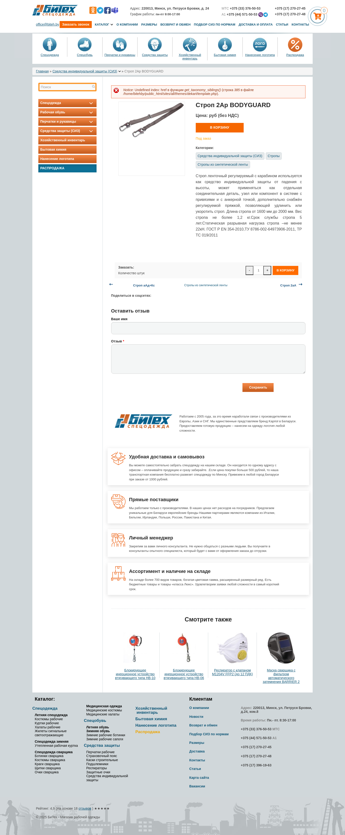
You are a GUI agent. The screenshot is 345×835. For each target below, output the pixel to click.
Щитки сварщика (48, 768)
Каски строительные (102, 760)
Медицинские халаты (102, 714)
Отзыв (117, 341)
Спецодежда (50, 55)
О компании (127, 24)
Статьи (282, 24)
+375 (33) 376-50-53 (256, 729)
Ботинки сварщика (49, 756)
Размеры (149, 24)
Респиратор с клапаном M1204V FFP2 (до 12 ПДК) (232, 672)
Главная (42, 71)
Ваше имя (119, 319)
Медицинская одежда (104, 706)
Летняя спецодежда (51, 715)
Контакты (300, 24)
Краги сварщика (47, 764)
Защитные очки (98, 772)
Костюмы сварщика (50, 760)
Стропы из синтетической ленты (223, 164)
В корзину (219, 127)
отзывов (85, 808)
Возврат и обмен (175, 24)
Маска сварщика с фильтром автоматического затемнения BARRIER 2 (281, 676)
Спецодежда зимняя (52, 741)
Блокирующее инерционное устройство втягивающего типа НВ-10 (135, 674)
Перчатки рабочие (100, 752)
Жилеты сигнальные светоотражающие (51, 733)
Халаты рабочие (47, 727)
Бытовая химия (225, 55)
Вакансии (197, 786)
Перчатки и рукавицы (119, 55)
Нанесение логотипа (260, 55)
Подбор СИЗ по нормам (214, 24)
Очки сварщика (46, 772)
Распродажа (295, 55)
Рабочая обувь (67, 112)
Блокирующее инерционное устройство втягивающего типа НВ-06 (184, 674)
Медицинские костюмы (104, 710)
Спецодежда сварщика (54, 752)
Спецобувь (85, 55)
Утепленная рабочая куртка (56, 745)
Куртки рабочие (47, 723)
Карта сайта (199, 778)
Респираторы (96, 768)
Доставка (197, 751)
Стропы (274, 156)
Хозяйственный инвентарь (190, 56)
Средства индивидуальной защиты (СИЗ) (84, 71)
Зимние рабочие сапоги (104, 739)
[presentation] (147, 388)
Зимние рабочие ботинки (105, 735)
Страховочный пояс (101, 756)
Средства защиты (155, 55)
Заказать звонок (75, 24)
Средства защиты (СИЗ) (67, 131)
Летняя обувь (97, 727)
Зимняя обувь (98, 731)
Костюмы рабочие (49, 719)
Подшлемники (97, 764)
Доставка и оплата (256, 24)
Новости (196, 717)
